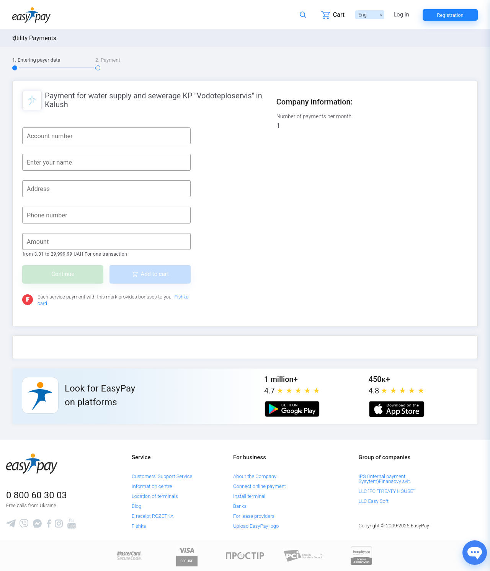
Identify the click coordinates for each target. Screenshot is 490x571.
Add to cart (154, 274)
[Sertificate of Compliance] (303, 555)
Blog (136, 506)
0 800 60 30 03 (36, 495)
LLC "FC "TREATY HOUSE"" (387, 491)
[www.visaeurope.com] (187, 555)
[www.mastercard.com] (128, 555)
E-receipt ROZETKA (152, 516)
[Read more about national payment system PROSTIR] (245, 555)
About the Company (254, 476)
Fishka (139, 526)
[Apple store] (397, 409)
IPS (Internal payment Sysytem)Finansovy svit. (385, 478)
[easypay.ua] (31, 15)
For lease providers (253, 516)
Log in (401, 15)
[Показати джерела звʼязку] (474, 552)
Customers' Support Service (162, 476)
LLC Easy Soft (374, 501)
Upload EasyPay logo (256, 526)
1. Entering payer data (36, 60)
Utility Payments (34, 38)
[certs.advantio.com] (361, 555)
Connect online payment (259, 486)
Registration (450, 15)
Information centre (152, 486)
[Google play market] (292, 409)
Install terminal (249, 496)
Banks (240, 506)
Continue (62, 274)
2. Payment (107, 60)
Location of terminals (155, 496)
